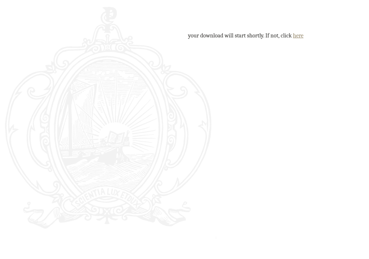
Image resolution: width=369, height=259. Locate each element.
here (298, 35)
